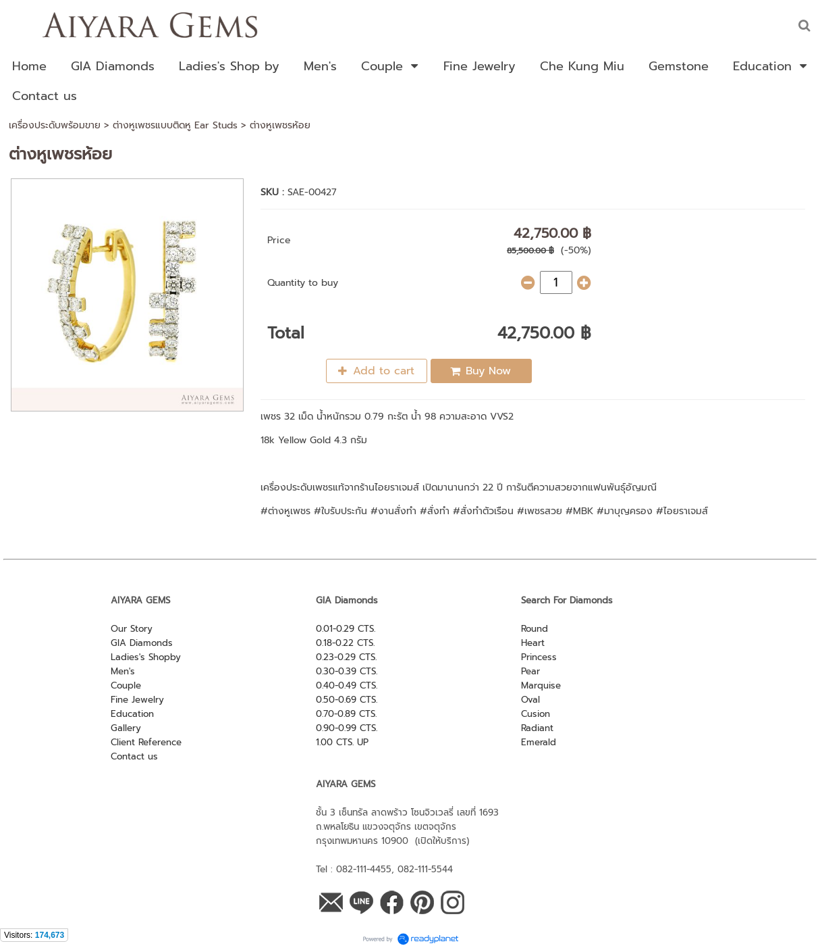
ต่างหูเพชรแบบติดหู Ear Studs (175, 125)
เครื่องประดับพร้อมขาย (55, 125)
